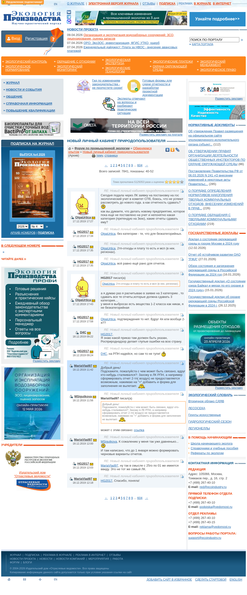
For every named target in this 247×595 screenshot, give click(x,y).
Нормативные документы (211, 125)
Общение (14, 96)
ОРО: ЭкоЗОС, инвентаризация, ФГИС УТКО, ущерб (122, 43)
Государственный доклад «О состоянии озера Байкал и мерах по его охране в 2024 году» (217, 285)
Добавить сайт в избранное (169, 579)
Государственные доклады (213, 233)
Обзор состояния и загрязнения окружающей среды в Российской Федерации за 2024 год (212, 270)
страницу (111, 155)
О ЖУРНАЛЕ (75, 3)
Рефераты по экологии (207, 453)
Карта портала (202, 44)
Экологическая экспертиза (117, 61)
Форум (14, 562)
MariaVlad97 (83, 365)
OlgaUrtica (83, 217)
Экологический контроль (26, 61)
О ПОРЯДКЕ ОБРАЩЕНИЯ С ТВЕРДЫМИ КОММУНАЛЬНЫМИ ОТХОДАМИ (212, 219)
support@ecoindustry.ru (204, 538)
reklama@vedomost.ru (215, 527)
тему (99, 155)
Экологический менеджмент (212, 63)
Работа (118, 558)
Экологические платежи (173, 61)
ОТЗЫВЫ (149, 3)
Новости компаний (70, 558)
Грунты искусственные (204, 415)
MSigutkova (83, 396)
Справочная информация (29, 103)
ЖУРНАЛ (15, 554)
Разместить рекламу (46, 361)
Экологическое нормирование (18, 68)
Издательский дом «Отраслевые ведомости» (53, 568)
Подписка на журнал (32, 143)
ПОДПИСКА (32, 554)
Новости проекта (82, 29)
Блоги (27, 562)
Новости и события (24, 89)
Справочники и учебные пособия (214, 448)
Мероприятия (98, 558)
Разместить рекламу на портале (161, 134)
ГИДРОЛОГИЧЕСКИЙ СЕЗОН (209, 421)
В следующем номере (20, 245)
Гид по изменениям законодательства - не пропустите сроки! (107, 84)
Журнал (13, 82)
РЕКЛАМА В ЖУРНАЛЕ (57, 554)
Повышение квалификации (30, 110)
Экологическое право (218, 70)
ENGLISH (236, 579)
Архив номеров (23, 232)
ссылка (139, 430)
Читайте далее (12, 259)
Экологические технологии (117, 69)
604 (140, 165)
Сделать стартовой (210, 579)
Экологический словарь (210, 395)
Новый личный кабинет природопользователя (116, 152)
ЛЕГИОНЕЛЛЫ (199, 428)
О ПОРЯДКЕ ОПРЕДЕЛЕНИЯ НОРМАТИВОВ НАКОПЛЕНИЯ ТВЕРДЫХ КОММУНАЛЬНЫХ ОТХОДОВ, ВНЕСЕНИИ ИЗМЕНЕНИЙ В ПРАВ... (215, 199)
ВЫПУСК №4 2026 (32, 154)
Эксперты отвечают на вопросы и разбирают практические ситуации (131, 106)
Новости (45, 558)
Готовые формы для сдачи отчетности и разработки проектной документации (157, 88)
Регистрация (36, 38)
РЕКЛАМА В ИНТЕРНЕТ (90, 554)
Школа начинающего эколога (212, 443)
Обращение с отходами (76, 61)
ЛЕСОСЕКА (196, 408)
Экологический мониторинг (69, 68)
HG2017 (83, 232)
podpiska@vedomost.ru (216, 507)
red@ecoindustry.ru (213, 487)
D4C (83, 332)
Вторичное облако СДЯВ (206, 401)
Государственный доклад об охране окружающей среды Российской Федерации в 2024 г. (214, 301)
